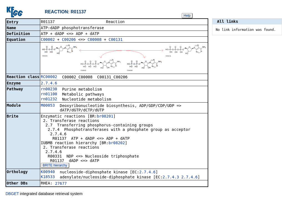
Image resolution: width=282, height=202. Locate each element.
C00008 (95, 40)
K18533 (48, 177)
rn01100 (49, 94)
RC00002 (49, 77)
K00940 (48, 172)
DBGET (12, 194)
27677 (61, 184)
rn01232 (49, 99)
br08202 (116, 143)
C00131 (116, 40)
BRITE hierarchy (55, 166)
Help (187, 16)
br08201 (105, 116)
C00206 (69, 40)
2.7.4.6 (49, 83)
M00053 (48, 106)
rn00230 (49, 89)
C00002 (48, 40)
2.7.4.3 (170, 177)
